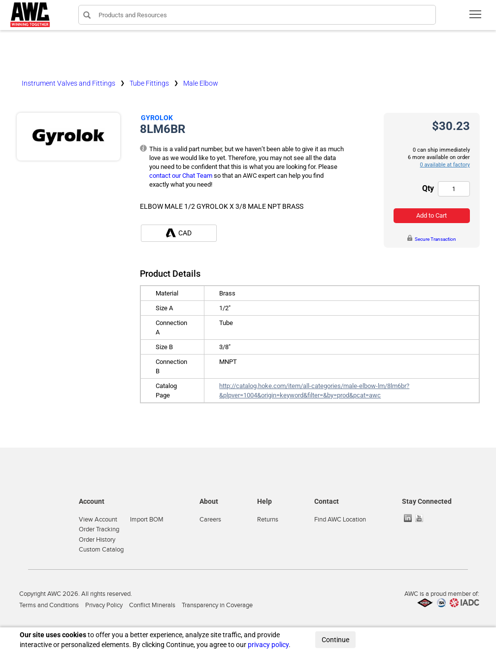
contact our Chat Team (180, 175)
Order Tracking (99, 529)
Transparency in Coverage (217, 605)
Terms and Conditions (49, 605)
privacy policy (268, 645)
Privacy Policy (104, 605)
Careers (210, 519)
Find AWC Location (340, 519)
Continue (335, 640)
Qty (428, 188)
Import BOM (147, 519)
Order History (97, 540)
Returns (267, 519)
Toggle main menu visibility (476, 17)
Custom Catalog (101, 550)
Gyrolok (157, 118)
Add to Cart (431, 215)
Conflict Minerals (152, 605)
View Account (98, 519)
